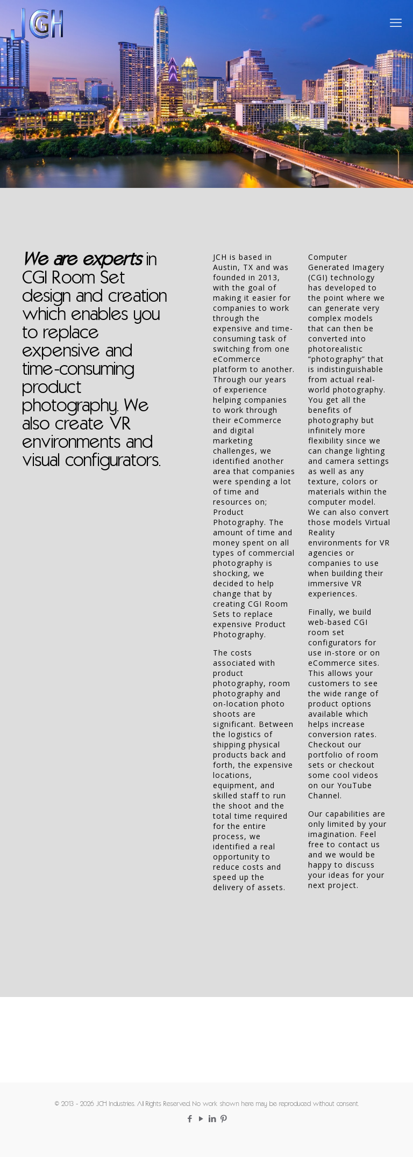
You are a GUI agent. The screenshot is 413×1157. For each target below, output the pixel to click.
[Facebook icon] (190, 1120)
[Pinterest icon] (223, 1120)
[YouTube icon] (201, 1120)
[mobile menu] (396, 24)
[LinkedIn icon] (212, 1120)
